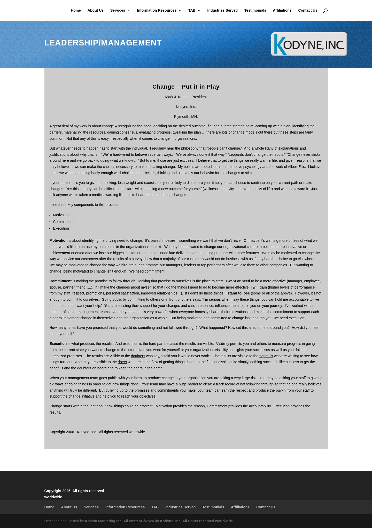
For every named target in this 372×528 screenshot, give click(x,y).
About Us (96, 10)
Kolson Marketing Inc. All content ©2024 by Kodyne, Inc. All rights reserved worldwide (159, 521)
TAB (192, 10)
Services (117, 10)
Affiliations (282, 10)
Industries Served (222, 10)
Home (76, 10)
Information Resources (156, 10)
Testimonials (255, 10)
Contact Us (307, 10)
